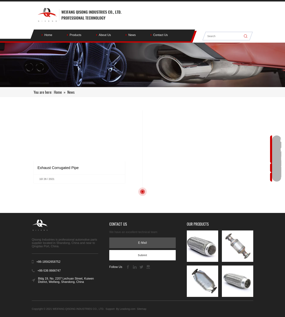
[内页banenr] (142, 65)
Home (48, 35)
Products (75, 35)
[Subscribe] (142, 255)
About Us (105, 35)
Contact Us (160, 35)
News (132, 35)
